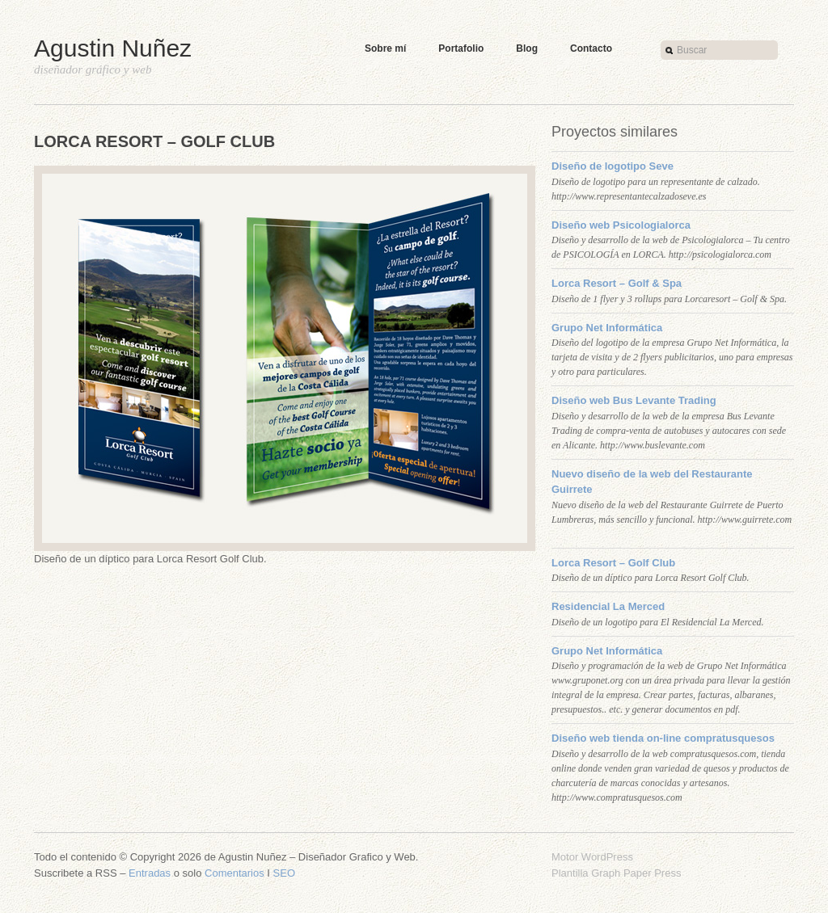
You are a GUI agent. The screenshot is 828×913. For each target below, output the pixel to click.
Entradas (150, 873)
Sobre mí (385, 48)
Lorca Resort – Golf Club (613, 563)
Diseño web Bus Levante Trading (633, 400)
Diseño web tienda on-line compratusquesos (663, 738)
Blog (527, 48)
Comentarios (234, 873)
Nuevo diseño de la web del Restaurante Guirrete (652, 482)
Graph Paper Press (636, 873)
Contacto (591, 48)
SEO (284, 873)
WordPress (607, 857)
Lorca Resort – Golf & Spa (616, 283)
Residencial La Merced (608, 606)
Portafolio (461, 48)
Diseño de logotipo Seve (612, 166)
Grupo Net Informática (606, 328)
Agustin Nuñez (113, 48)
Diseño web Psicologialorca (621, 225)
